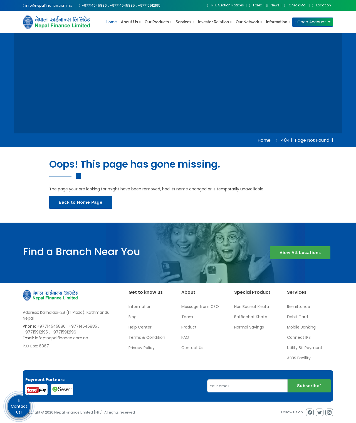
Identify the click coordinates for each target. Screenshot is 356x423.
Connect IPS (299, 337)
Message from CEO (200, 306)
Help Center (140, 327)
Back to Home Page (81, 202)
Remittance (298, 306)
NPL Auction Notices (225, 5)
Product (189, 327)
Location (321, 5)
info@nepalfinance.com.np (61, 338)
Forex (255, 5)
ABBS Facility (299, 358)
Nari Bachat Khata (251, 306)
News (273, 5)
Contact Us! (18, 406)
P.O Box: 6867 (36, 346)
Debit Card (297, 317)
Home (111, 22)
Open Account (311, 22)
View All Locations (300, 252)
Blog (132, 317)
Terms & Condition (146, 337)
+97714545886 (51, 326)
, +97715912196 (62, 332)
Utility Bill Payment (304, 347)
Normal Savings (249, 327)
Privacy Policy (141, 347)
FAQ (185, 337)
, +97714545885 (82, 326)
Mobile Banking (301, 327)
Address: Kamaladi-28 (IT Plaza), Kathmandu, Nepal (66, 315)
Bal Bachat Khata (250, 317)
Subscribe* (309, 385)
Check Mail (295, 5)
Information (140, 306)
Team (187, 317)
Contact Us (192, 347)
